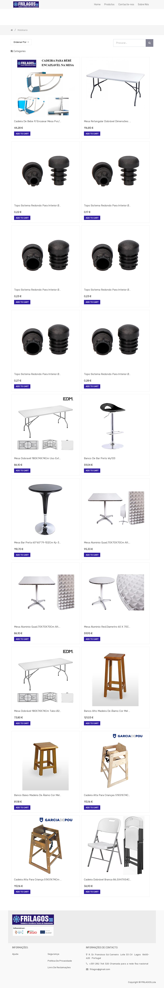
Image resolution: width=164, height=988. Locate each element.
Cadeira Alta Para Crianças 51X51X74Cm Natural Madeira (107, 795)
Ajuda (15, 954)
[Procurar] (149, 43)
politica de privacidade (60, 961)
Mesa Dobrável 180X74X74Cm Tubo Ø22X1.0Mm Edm (38, 710)
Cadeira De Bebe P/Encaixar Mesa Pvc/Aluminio (38, 121)
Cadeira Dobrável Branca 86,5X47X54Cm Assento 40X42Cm (107, 879)
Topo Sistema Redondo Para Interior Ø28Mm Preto (107, 374)
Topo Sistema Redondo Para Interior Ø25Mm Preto (38, 374)
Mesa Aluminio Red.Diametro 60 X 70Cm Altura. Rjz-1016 (107, 626)
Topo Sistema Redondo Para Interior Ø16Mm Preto (107, 205)
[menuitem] (97, 4)
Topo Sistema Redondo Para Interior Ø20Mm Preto (38, 289)
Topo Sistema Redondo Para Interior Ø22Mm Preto (107, 289)
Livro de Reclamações (59, 967)
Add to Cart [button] (22, 134)
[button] (21, 42)
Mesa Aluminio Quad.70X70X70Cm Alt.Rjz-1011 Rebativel (107, 542)
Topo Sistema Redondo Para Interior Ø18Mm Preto (38, 205)
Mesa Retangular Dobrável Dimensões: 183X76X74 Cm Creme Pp (107, 121)
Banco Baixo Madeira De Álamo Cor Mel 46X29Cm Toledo (38, 795)
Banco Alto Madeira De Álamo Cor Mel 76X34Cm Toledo (107, 710)
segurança (53, 954)
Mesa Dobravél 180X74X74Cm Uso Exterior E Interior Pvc (38, 458)
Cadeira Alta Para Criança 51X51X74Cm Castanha (38, 879)
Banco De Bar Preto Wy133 (99, 458)
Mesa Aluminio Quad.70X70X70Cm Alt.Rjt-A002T (38, 626)
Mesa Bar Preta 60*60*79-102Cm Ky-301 (38, 542)
